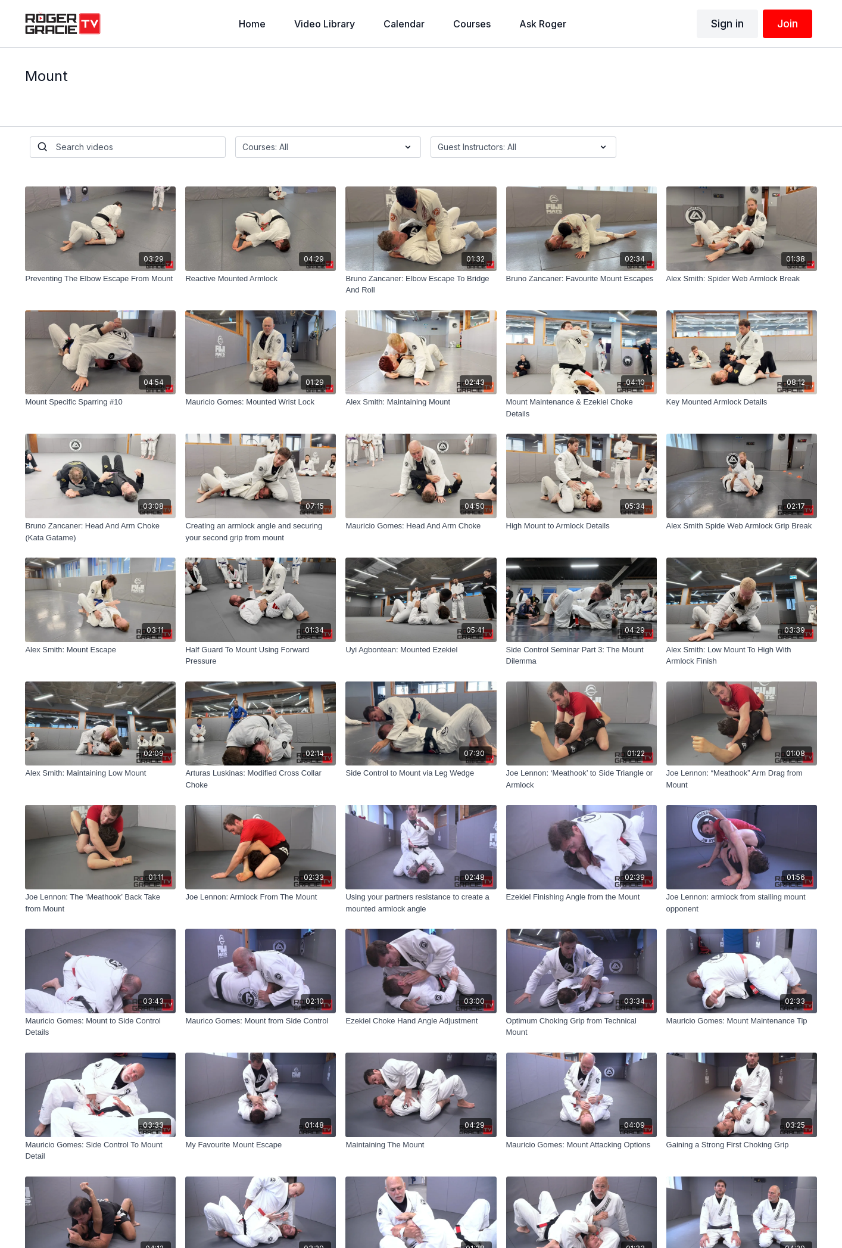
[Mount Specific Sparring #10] (100, 402)
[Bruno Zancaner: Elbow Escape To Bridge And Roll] (420, 284)
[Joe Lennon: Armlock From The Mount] (260, 897)
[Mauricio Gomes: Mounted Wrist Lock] (260, 402)
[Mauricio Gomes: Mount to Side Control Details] (100, 1026)
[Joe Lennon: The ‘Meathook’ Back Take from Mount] (100, 902)
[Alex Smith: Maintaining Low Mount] (100, 773)
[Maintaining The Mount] (420, 1145)
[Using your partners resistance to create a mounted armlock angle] (420, 902)
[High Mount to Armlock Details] (581, 526)
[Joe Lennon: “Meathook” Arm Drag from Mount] (741, 778)
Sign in (727, 23)
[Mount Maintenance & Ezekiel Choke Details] (581, 407)
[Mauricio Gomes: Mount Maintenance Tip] (741, 1021)
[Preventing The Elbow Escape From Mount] (100, 279)
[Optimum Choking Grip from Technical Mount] (581, 1026)
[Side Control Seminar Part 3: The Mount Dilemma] (581, 655)
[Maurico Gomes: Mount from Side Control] (260, 1021)
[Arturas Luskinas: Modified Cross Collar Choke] (260, 778)
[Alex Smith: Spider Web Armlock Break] (741, 279)
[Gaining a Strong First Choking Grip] (741, 1145)
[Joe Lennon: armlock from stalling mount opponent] (741, 902)
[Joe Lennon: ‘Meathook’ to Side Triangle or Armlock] (581, 778)
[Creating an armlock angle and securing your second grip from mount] (260, 531)
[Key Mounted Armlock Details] (741, 402)
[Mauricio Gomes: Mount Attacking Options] (581, 1145)
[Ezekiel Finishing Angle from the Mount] (581, 897)
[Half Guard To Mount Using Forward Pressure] (260, 655)
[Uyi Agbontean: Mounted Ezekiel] (420, 650)
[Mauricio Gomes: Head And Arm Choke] (420, 526)
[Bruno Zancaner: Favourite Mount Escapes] (581, 279)
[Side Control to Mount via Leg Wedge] (420, 773)
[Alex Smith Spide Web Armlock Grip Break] (741, 526)
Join (787, 23)
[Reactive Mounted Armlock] (260, 279)
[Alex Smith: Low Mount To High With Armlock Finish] (741, 655)
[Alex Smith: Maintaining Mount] (420, 402)
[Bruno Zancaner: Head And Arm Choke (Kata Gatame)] (100, 531)
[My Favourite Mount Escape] (260, 1145)
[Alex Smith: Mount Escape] (100, 650)
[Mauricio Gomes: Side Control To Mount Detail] (100, 1150)
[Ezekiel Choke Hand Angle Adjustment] (420, 1021)
